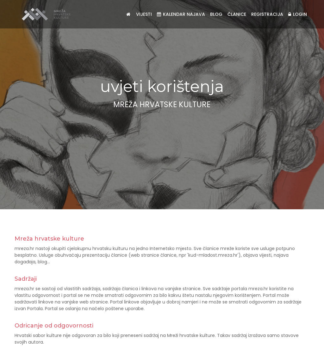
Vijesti (144, 14)
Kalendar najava (181, 14)
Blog (216, 14)
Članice (236, 14)
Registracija (267, 14)
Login (297, 14)
